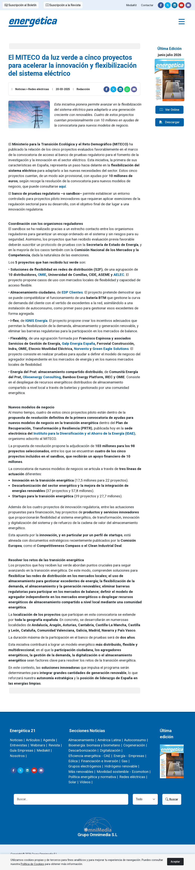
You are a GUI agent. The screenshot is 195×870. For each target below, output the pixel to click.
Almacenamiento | (82, 740)
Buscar (171, 799)
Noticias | (17, 740)
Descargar (169, 122)
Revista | (55, 745)
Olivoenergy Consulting (42, 377)
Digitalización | (111, 750)
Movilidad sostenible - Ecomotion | (123, 771)
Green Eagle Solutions (111, 349)
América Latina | (110, 740)
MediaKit (131, 5)
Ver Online (169, 109)
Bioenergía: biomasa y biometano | (95, 745)
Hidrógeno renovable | (121, 766)
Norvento (81, 349)
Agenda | (50, 740)
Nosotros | (18, 756)
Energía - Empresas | (130, 756)
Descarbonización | (83, 750)
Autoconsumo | (136, 740)
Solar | (73, 782)
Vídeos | (86, 782)
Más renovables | (81, 771)
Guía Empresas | (22, 750)
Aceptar (175, 861)
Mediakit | (44, 750)
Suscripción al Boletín (20, 5)
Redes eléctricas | (133, 777)
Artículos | (34, 740)
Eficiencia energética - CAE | (90, 756)
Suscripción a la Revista (63, 5)
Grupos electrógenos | (85, 766)
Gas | (125, 761)
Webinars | (38, 745)
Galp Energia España (78, 343)
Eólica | (74, 761)
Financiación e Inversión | (100, 761)
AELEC (119, 275)
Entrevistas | (19, 745)
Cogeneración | (135, 745)
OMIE (42, 275)
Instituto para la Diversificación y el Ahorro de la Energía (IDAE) (84, 433)
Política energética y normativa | (93, 777)
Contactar (147, 5)
